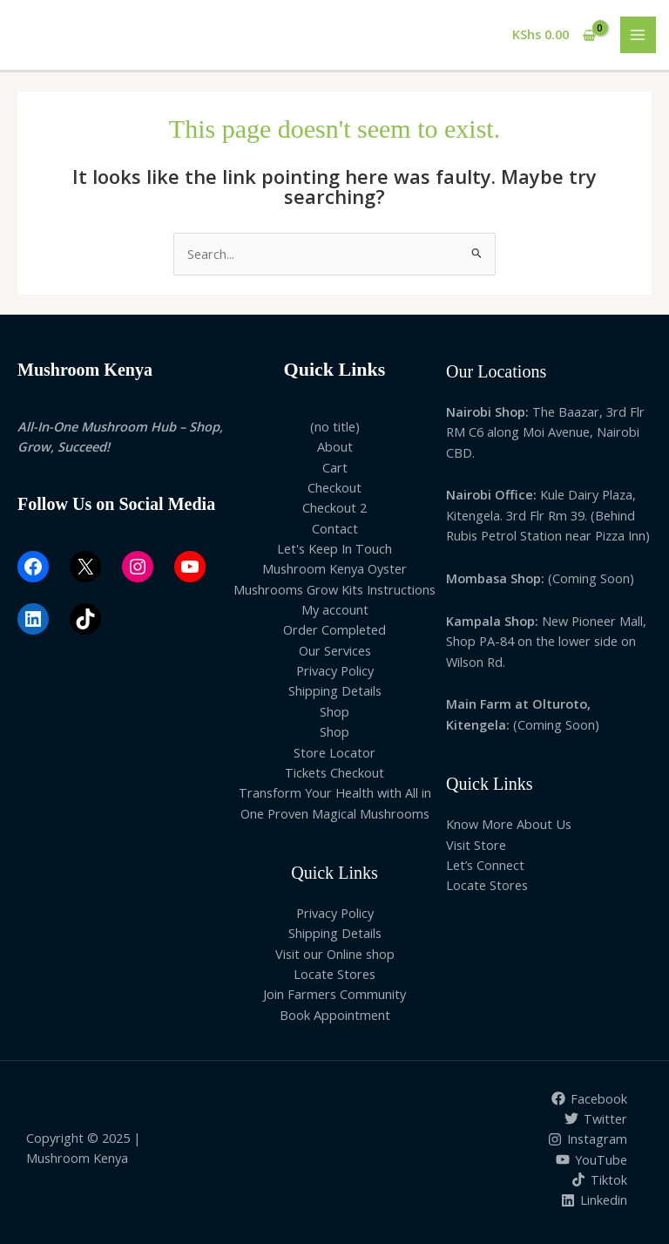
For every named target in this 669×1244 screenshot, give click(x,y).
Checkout (334, 487)
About (335, 446)
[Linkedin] (594, 1200)
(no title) (335, 426)
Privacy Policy (335, 670)
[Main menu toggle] (638, 35)
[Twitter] (595, 1118)
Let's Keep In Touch (334, 548)
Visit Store (476, 844)
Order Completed (334, 629)
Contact (335, 528)
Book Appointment (335, 1014)
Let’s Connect (485, 865)
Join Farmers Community (334, 994)
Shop (334, 711)
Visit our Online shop (335, 953)
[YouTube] (591, 1159)
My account (334, 609)
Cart (335, 467)
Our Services (335, 650)
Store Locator (334, 752)
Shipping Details (335, 690)
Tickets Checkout (334, 772)
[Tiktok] (599, 1179)
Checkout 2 (334, 507)
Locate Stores (334, 973)
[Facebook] (589, 1098)
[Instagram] (587, 1139)
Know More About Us (508, 824)
